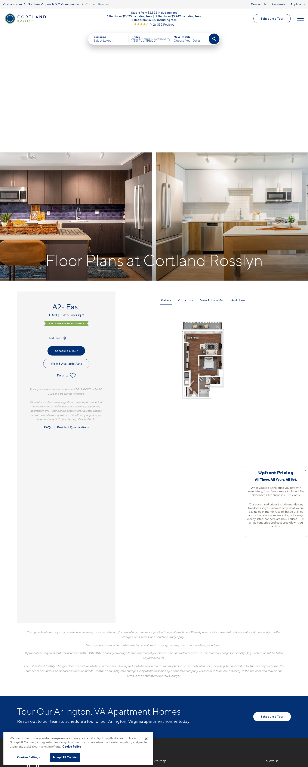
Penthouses (217, 666)
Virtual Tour (185, 180)
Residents (278, 4)
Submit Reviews (152, 730)
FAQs (48, 307)
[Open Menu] (300, 21)
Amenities (161, 681)
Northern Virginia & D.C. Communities (54, 4)
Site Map (173, 730)
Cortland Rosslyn (97, 4)
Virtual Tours (163, 666)
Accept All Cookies (65, 757)
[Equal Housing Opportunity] (83, 674)
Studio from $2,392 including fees (154, 14)
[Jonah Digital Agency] (281, 727)
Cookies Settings (28, 757)
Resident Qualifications (73, 307)
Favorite (66, 255)
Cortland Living (165, 688)
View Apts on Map (212, 180)
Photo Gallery (164, 673)
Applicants (297, 4)
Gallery (166, 180)
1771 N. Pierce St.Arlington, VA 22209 (97, 661)
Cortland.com (12, 4)
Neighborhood (220, 651)
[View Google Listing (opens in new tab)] (154, 26)
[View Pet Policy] (117, 674)
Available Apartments (170, 658)
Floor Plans (162, 651)
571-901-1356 (92, 651)
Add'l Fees (58, 218)
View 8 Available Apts (66, 244)
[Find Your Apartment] (214, 43)
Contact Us (258, 4)
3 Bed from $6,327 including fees (154, 22)
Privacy (134, 730)
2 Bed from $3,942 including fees (178, 18)
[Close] (146, 739)
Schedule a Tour (271, 20)
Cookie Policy (71, 746)
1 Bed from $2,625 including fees (129, 18)
